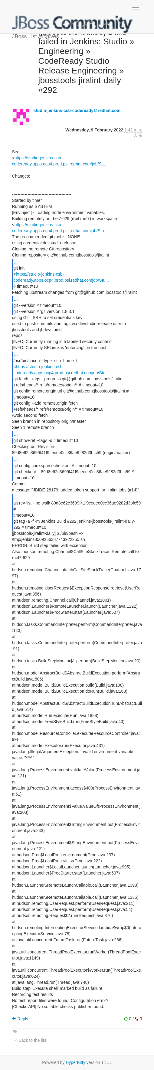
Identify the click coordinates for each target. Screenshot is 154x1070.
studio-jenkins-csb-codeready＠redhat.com (76, 110)
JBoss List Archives (72, 24)
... (16, 261)
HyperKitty (75, 1062)
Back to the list (29, 1040)
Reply (20, 1018)
